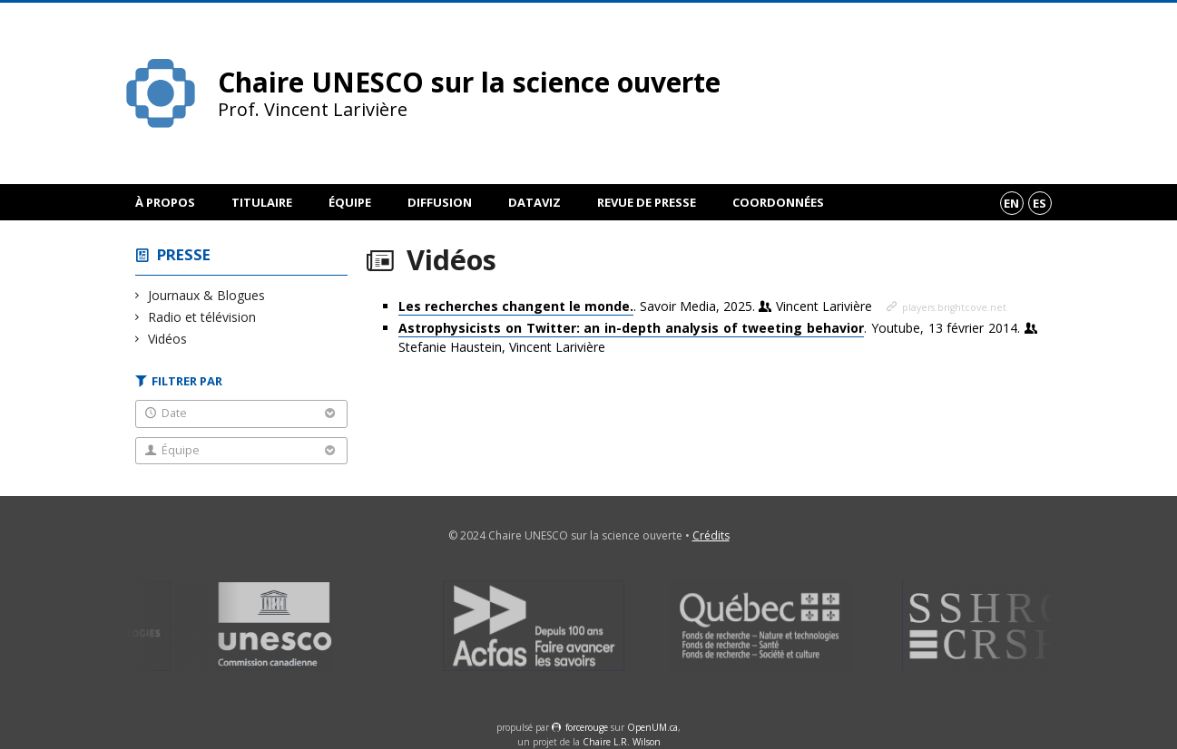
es (1039, 203)
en (1011, 203)
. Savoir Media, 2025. (637, 306)
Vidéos (168, 338)
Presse (184, 254)
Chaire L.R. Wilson (622, 741)
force (586, 727)
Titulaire (261, 202)
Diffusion (439, 202)
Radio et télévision (202, 317)
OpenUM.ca (652, 727)
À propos (165, 202)
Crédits (711, 535)
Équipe (350, 202)
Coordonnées (778, 202)
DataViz (534, 202)
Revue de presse (646, 202)
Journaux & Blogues (207, 295)
